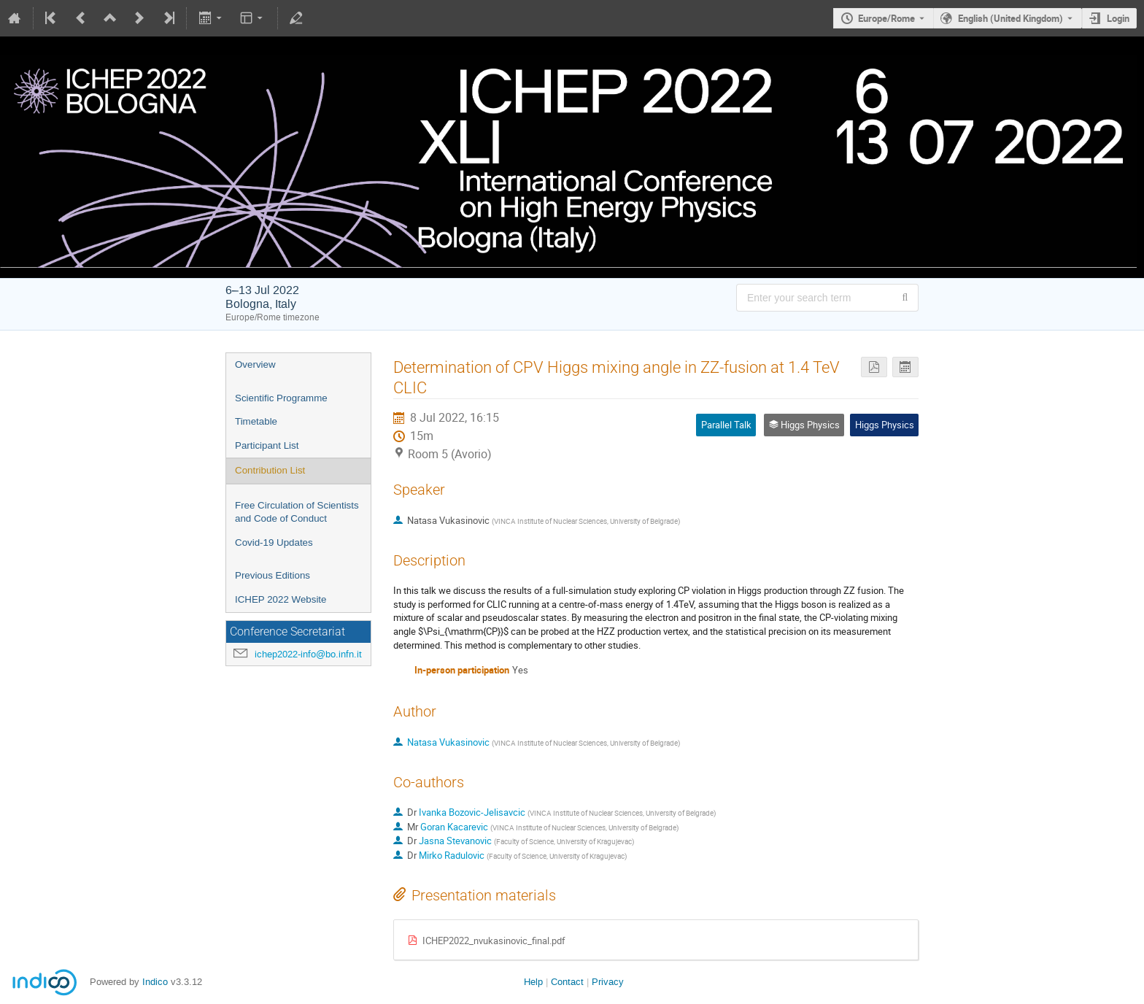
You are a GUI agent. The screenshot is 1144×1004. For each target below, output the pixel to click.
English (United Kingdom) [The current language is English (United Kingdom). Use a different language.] (1010, 18)
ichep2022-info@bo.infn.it (308, 654)
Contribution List (270, 470)
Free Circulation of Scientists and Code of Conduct (297, 512)
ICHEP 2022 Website (280, 599)
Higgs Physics (884, 424)
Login (1118, 18)
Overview (255, 364)
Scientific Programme (281, 398)
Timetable (256, 421)
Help (533, 982)
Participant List (266, 445)
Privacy (608, 982)
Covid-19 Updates (274, 542)
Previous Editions (272, 575)
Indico (155, 982)
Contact (567, 982)
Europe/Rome (886, 18)
